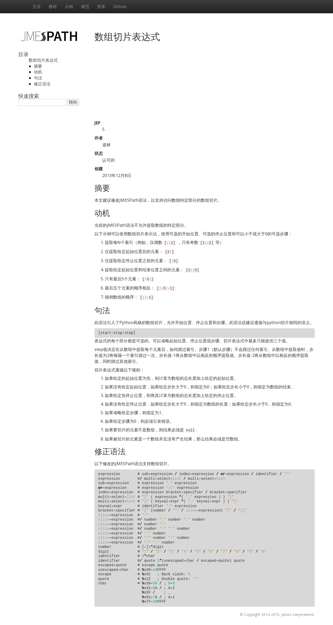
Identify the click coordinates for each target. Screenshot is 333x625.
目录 (23, 54)
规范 (85, 6)
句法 (38, 78)
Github (119, 6)
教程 (53, 6)
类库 (101, 6)
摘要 (38, 66)
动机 (38, 72)
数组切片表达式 (43, 60)
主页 (37, 6)
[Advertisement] (204, 83)
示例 (69, 6)
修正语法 (42, 84)
